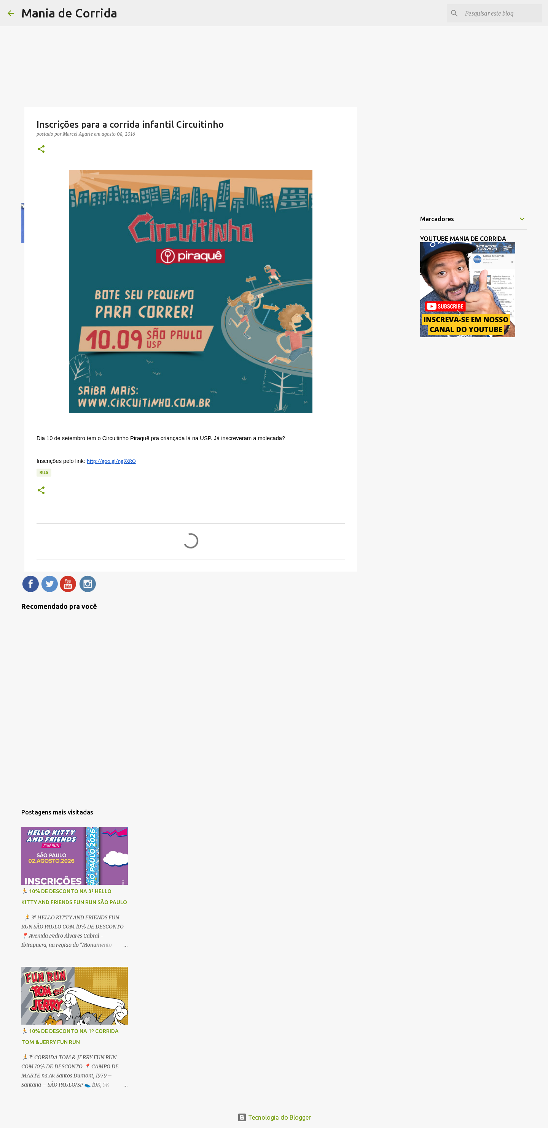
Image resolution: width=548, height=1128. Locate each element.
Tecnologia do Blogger (274, 1117)
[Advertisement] (395, 328)
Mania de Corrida (69, 13)
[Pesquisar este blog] (502, 13)
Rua (44, 472)
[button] (41, 149)
